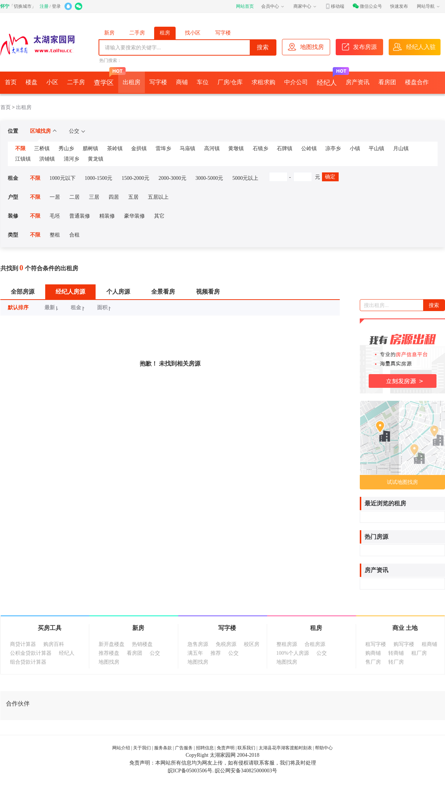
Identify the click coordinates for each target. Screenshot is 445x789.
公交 (77, 131)
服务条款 (163, 747)
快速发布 (399, 6)
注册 (44, 6)
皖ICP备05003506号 (190, 770)
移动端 (334, 6)
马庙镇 (187, 148)
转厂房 (396, 662)
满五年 (195, 653)
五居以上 (158, 197)
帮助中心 (324, 747)
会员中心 (273, 6)
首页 (11, 82)
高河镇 (212, 148)
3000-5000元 (209, 178)
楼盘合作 (417, 82)
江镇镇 (23, 159)
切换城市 (22, 6)
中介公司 (296, 82)
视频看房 (208, 291)
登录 (56, 6)
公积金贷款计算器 (31, 653)
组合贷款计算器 (28, 662)
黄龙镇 (95, 159)
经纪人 (329, 79)
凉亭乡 (333, 148)
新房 (109, 33)
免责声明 (226, 747)
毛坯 (55, 216)
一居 (55, 197)
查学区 (106, 79)
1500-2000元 (135, 178)
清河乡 (71, 159)
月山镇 (401, 148)
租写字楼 (375, 644)
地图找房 (109, 662)
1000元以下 (63, 178)
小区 (52, 82)
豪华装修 (134, 216)
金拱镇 (139, 148)
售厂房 (373, 662)
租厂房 (419, 653)
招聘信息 (205, 747)
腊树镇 (90, 148)
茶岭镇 (115, 148)
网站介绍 (121, 747)
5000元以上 (245, 178)
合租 (74, 235)
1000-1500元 (99, 178)
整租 (55, 235)
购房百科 (53, 644)
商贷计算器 (23, 644)
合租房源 (315, 644)
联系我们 (246, 747)
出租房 (131, 82)
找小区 (192, 33)
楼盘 (31, 82)
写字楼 (223, 33)
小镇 (355, 148)
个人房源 (118, 291)
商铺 (182, 82)
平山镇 (376, 148)
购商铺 (373, 653)
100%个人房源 (292, 653)
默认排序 (18, 307)
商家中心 (305, 6)
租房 (165, 33)
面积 (105, 307)
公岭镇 (309, 148)
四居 (114, 197)
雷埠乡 (163, 148)
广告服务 (184, 747)
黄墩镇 (236, 148)
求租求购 (263, 82)
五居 (133, 197)
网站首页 (245, 6)
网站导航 (429, 6)
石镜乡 (260, 148)
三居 (94, 197)
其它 (159, 216)
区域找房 (43, 131)
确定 (330, 176)
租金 (79, 307)
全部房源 (22, 291)
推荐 (215, 653)
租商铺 (429, 644)
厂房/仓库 (230, 82)
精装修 (107, 216)
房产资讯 (357, 82)
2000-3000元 (172, 178)
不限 (20, 148)
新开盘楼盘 (111, 644)
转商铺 (396, 653)
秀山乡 (66, 148)
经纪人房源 (70, 291)
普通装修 (79, 216)
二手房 (137, 33)
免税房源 (226, 644)
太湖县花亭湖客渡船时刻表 (285, 747)
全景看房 (163, 291)
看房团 (387, 82)
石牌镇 (284, 148)
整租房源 (286, 644)
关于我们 (142, 747)
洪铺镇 (47, 159)
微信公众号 (367, 6)
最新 (52, 307)
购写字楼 (403, 644)
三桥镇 (42, 148)
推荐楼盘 (109, 653)
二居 (74, 197)
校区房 (251, 644)
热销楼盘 (142, 644)
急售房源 (197, 644)
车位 (203, 82)
